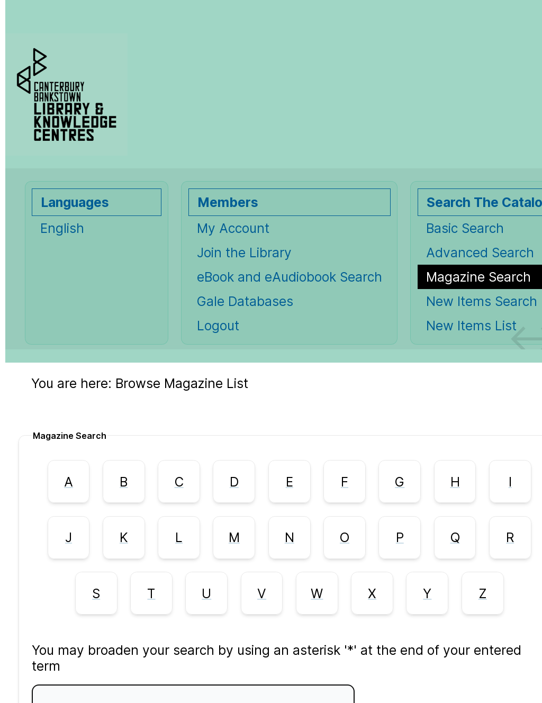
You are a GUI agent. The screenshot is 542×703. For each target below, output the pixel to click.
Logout (218, 326)
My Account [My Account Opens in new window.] (233, 228)
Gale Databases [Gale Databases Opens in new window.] (245, 301)
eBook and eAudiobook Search (289, 277)
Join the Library (244, 252)
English (62, 228)
